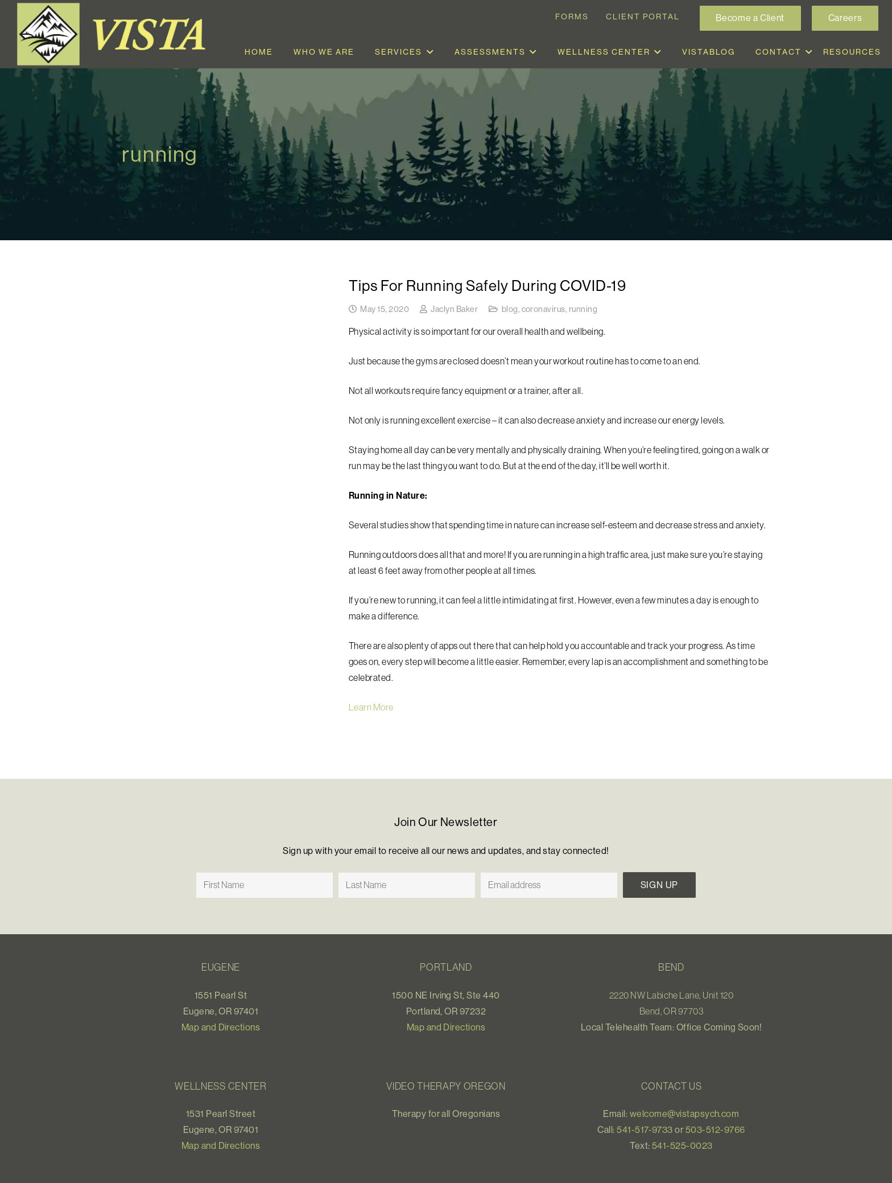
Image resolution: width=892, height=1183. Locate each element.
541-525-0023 (682, 1145)
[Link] (116, 34)
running (583, 309)
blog (510, 309)
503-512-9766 (715, 1129)
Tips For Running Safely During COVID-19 (487, 285)
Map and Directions (221, 1027)
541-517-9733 (645, 1129)
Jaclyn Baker (454, 309)
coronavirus (543, 309)
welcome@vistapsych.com (685, 1113)
